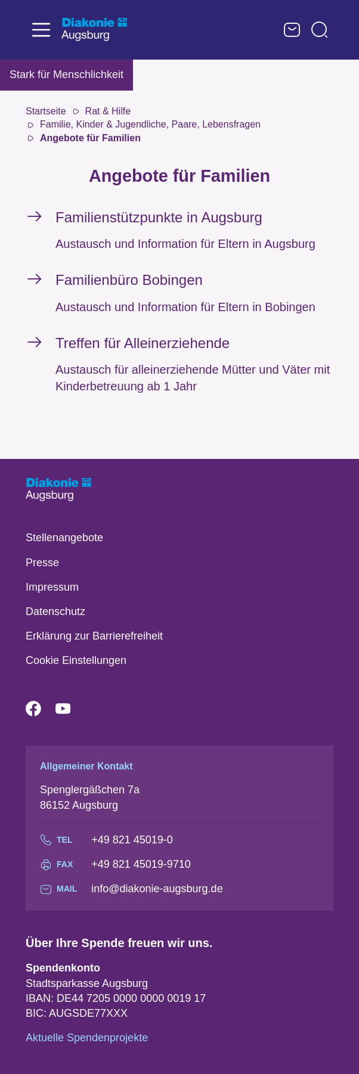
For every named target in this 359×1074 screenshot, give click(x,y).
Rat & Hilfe (108, 111)
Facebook (40, 709)
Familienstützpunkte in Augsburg (158, 217)
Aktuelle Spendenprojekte (87, 1038)
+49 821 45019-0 (132, 840)
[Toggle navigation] (41, 29)
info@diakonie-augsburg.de (156, 889)
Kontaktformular (292, 30)
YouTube (70, 709)
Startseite (46, 111)
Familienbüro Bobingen (129, 280)
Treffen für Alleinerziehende (142, 343)
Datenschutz (55, 611)
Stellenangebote (64, 538)
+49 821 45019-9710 (141, 864)
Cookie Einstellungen (76, 660)
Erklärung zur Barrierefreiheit (94, 636)
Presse (42, 563)
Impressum (52, 587)
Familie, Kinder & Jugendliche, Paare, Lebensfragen (150, 124)
